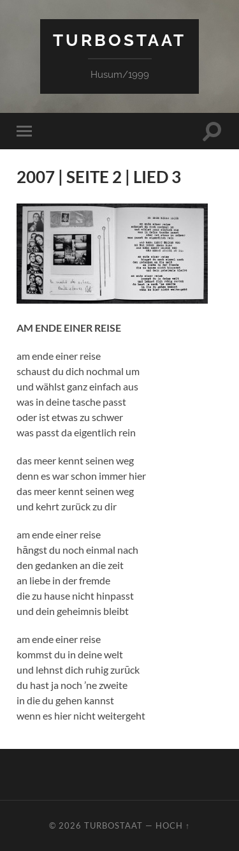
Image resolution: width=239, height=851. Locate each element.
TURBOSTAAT (119, 40)
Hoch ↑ (173, 825)
